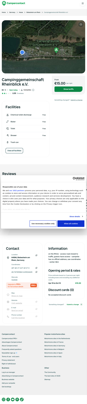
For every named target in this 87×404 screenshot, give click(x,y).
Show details (75, 216)
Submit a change (76, 100)
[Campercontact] (13, 3)
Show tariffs (69, 89)
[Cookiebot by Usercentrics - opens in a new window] (74, 178)
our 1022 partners (16, 190)
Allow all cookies (71, 224)
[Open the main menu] (82, 3)
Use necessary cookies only (43, 224)
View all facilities (14, 150)
